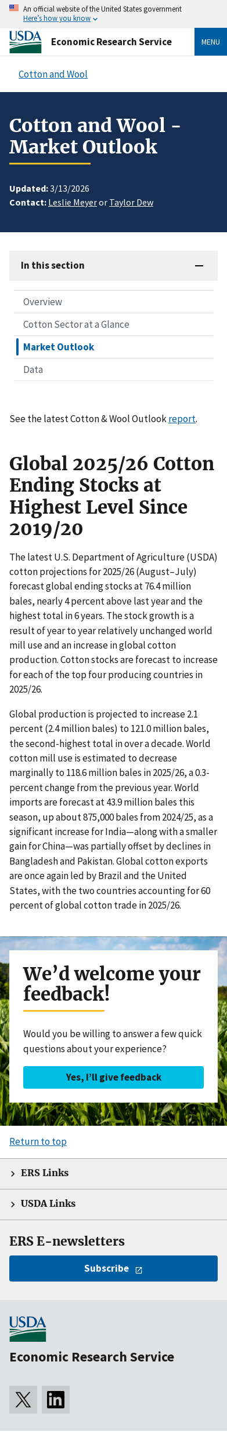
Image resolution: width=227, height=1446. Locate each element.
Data (33, 369)
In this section (53, 265)
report (182, 418)
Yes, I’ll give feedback (113, 1077)
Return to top (38, 1141)
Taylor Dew (131, 202)
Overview (42, 301)
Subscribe (106, 1268)
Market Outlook (58, 347)
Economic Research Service (111, 41)
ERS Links (45, 1172)
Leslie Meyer (72, 202)
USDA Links (48, 1203)
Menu (210, 41)
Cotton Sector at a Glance (76, 324)
